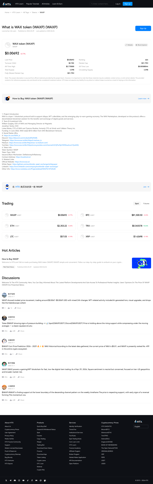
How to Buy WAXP (10, 259)
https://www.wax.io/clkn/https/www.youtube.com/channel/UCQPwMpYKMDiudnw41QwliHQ (44, 145)
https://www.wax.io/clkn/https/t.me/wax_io (26, 140)
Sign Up (143, 28)
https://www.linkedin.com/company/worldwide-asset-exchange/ (33, 166)
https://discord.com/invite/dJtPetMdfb (23, 138)
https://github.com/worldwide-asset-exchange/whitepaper (34, 164)
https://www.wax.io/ (22, 162)
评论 (6, 331)
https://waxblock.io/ (23, 157)
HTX (17, 187)
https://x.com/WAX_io (12, 135)
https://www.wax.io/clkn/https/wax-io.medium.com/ (28, 143)
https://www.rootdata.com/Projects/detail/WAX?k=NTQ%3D (33, 169)
